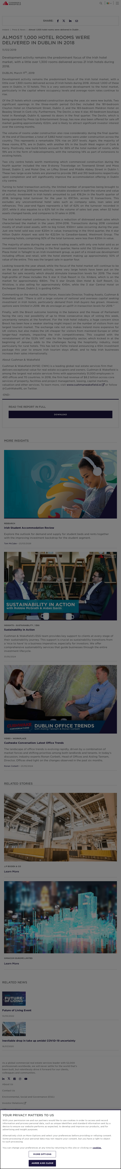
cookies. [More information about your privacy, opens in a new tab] (97, 1147)
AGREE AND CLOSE (42, 1163)
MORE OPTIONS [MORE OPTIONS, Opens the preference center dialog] (42, 1154)
